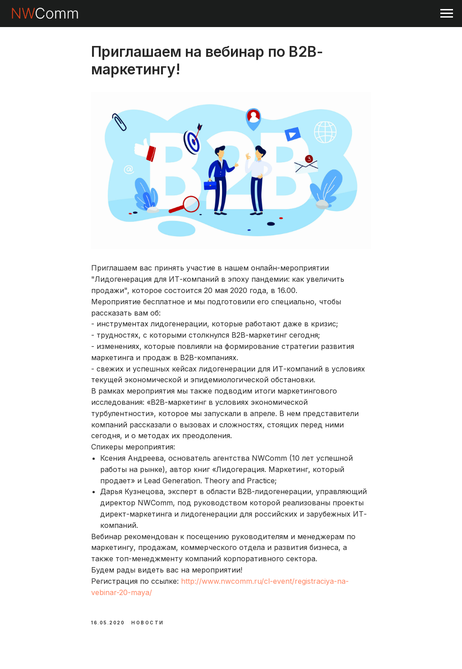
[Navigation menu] (446, 13)
